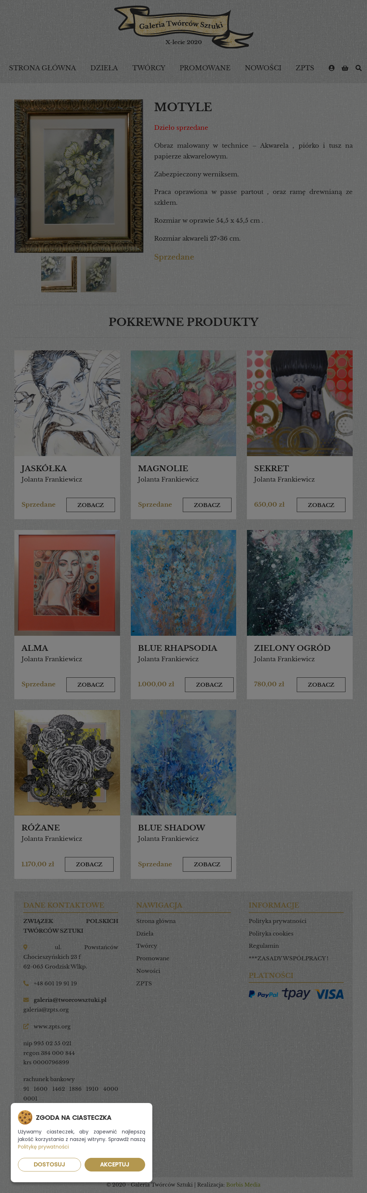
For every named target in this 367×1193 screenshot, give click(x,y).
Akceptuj (114, 1164)
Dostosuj (49, 1164)
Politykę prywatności (43, 1146)
